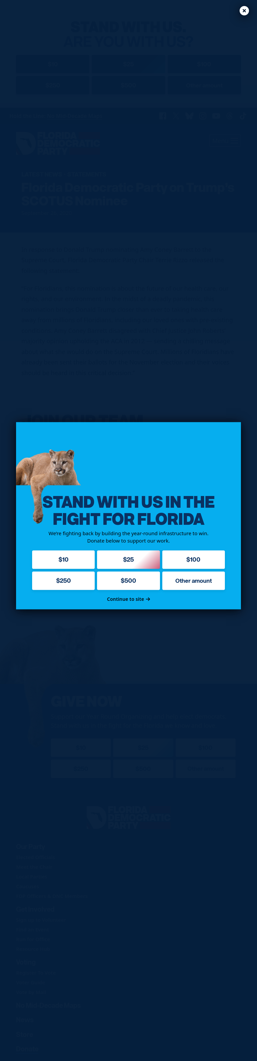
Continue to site (128, 599)
